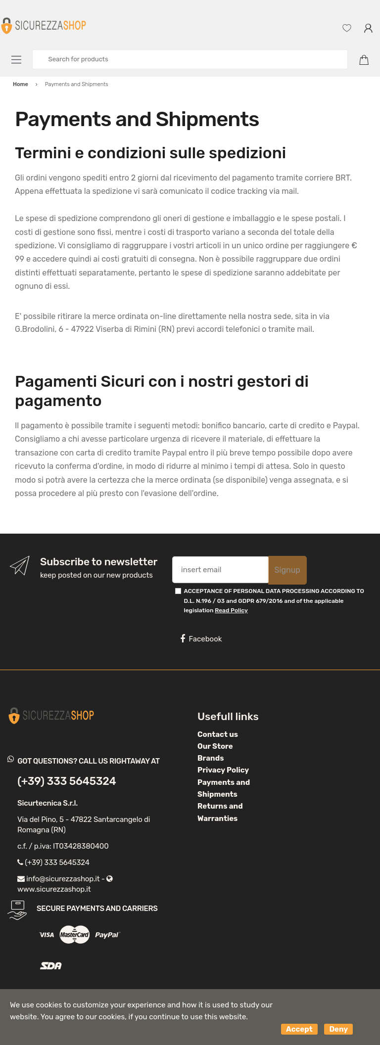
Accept (299, 1029)
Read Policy (231, 610)
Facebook (201, 639)
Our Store (215, 746)
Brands (210, 758)
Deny (338, 1029)
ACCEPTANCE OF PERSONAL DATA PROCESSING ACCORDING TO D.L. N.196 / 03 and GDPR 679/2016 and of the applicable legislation (274, 601)
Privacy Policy (223, 770)
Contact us (217, 734)
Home (20, 84)
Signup (287, 570)
